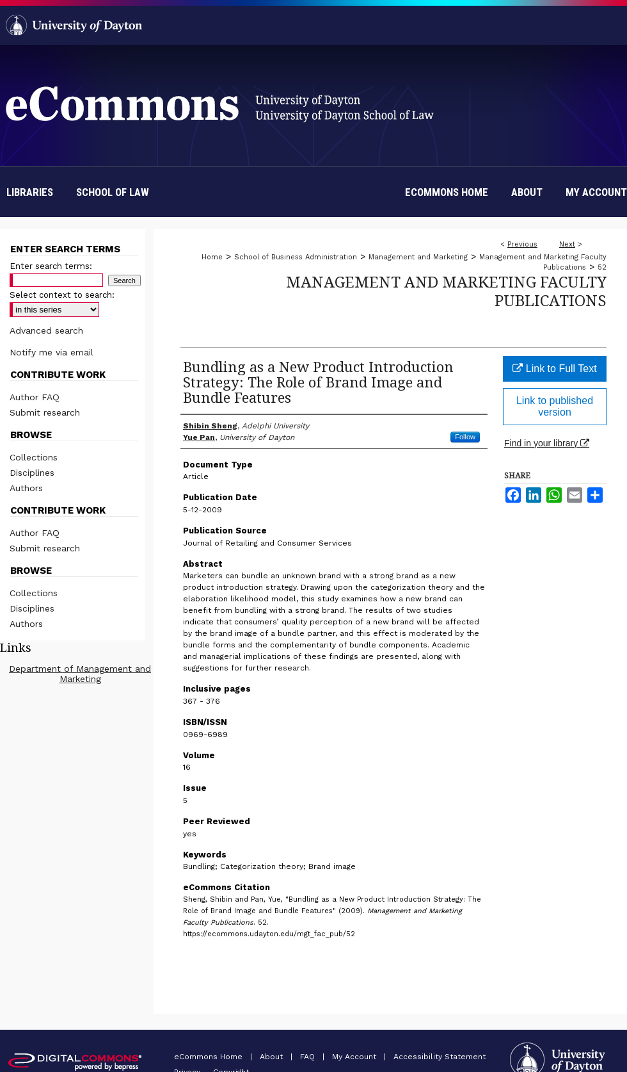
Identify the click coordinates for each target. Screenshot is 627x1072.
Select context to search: (62, 295)
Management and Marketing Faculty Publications (446, 291)
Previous (522, 244)
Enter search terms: (51, 266)
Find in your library (546, 443)
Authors (26, 488)
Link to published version (554, 406)
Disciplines (32, 472)
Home (212, 257)
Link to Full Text (554, 368)
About (272, 1056)
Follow (465, 437)
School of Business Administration (295, 257)
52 (602, 267)
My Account (355, 1056)
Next (567, 244)
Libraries (29, 192)
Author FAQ (35, 397)
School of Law (112, 192)
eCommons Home (209, 1056)
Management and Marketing (418, 257)
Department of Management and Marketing (80, 673)
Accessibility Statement (439, 1056)
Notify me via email (51, 352)
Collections (34, 457)
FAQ (308, 1056)
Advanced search (46, 330)
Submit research (45, 412)
